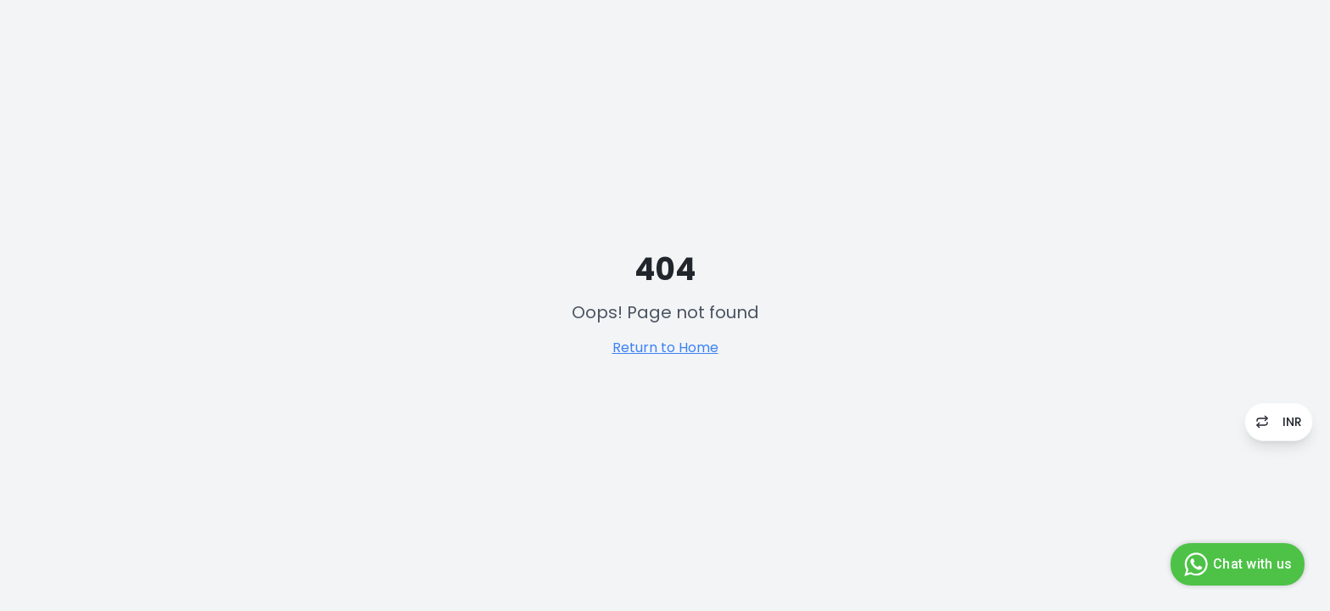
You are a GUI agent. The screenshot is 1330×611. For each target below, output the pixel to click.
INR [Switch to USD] (1278, 421)
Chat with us (1235, 564)
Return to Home (665, 347)
